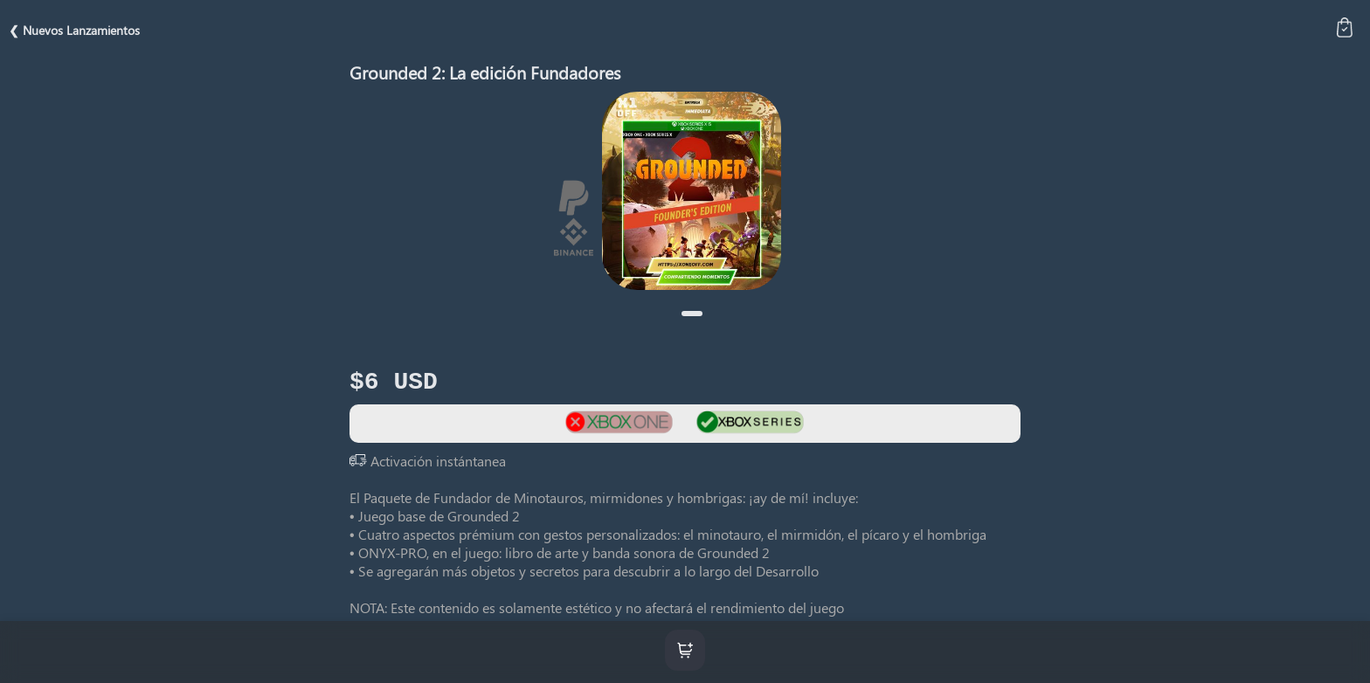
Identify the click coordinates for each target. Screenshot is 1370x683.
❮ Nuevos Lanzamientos (74, 30)
